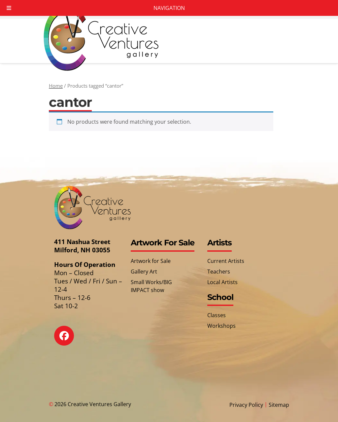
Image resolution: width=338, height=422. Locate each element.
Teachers (218, 271)
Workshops (221, 325)
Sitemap (279, 404)
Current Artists (225, 261)
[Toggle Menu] (9, 8)
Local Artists (222, 282)
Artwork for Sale (151, 261)
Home (56, 85)
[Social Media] (69, 340)
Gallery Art (144, 271)
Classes (216, 315)
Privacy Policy (246, 404)
